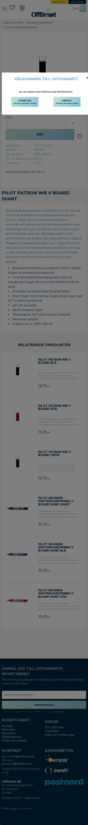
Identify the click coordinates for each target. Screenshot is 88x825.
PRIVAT (67, 102)
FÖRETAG (24, 102)
